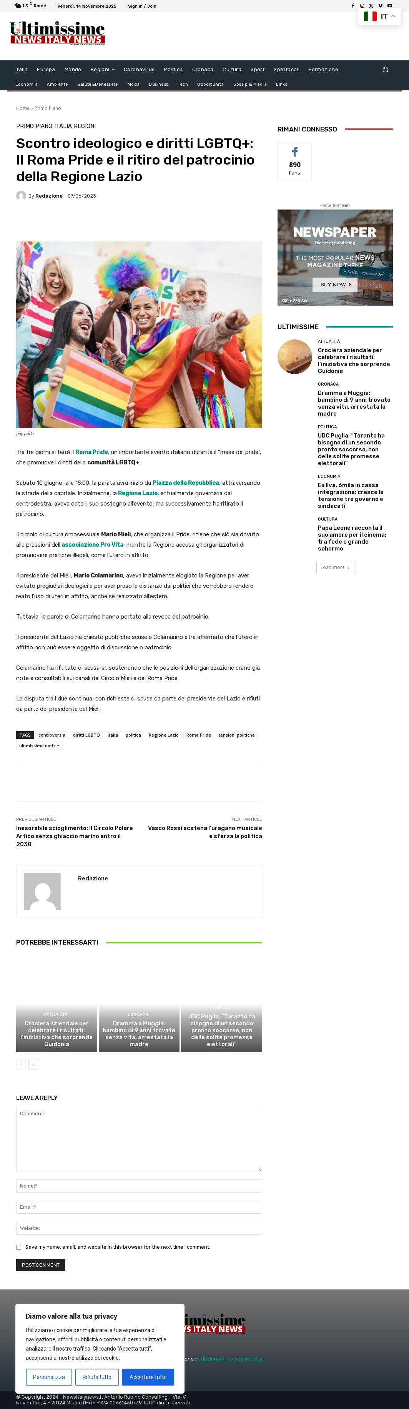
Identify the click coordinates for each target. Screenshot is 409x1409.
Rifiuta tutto (97, 1377)
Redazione (49, 195)
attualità (55, 1015)
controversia (51, 735)
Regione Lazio (137, 493)
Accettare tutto (148, 1377)
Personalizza (49, 1377)
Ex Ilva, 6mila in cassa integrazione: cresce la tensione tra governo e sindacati (351, 495)
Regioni (85, 126)
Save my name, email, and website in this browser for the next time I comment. (117, 1247)
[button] (385, 70)
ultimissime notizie (39, 746)
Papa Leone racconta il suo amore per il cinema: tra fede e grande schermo (352, 538)
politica (133, 735)
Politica (221, 1008)
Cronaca (138, 1015)
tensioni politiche (237, 735)
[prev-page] (21, 1065)
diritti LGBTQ (86, 735)
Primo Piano (48, 108)
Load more (335, 567)
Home (23, 108)
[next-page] (33, 1065)
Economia (329, 476)
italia (113, 735)
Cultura (328, 519)
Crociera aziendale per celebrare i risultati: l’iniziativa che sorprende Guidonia (56, 1034)
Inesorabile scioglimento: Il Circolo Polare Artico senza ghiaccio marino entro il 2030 (74, 836)
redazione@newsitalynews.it (230, 1359)
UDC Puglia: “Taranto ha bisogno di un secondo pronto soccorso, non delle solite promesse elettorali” (221, 1030)
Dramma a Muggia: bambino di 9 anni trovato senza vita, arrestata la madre (139, 1034)
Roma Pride (198, 735)
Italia (63, 126)
